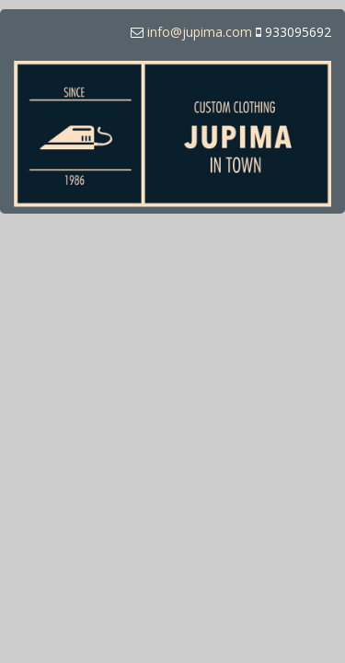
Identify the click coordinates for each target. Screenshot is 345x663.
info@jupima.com (199, 32)
